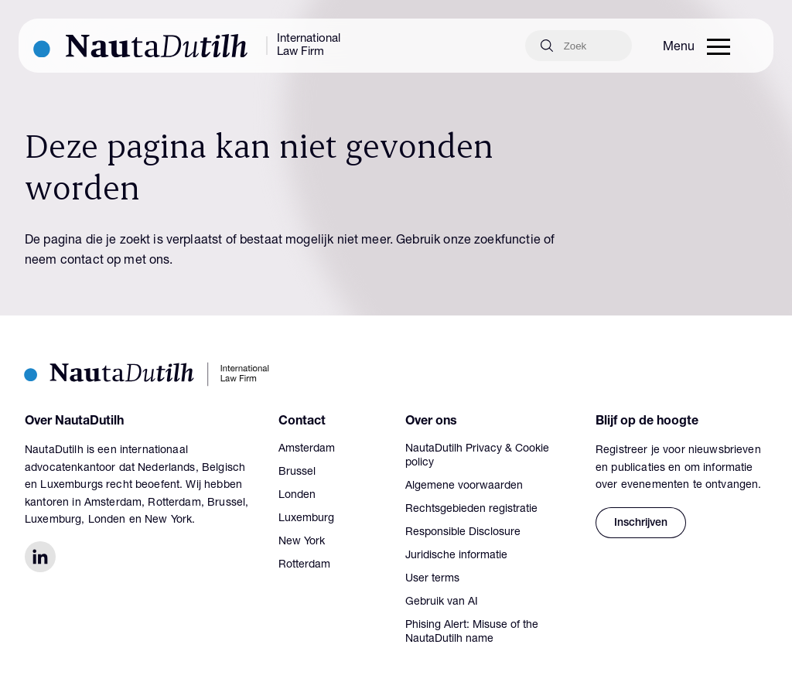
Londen (297, 495)
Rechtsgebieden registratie (471, 509)
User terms (432, 579)
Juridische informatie (456, 556)
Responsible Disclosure (463, 532)
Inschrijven (640, 523)
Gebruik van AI (441, 602)
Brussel (297, 472)
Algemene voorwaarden (464, 486)
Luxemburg (306, 518)
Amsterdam (306, 449)
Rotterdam (304, 565)
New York (301, 542)
